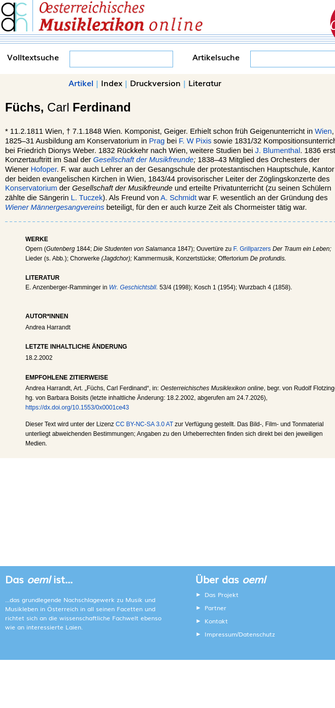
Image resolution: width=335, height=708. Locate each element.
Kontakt (216, 620)
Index (111, 83)
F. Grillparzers (252, 248)
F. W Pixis (195, 141)
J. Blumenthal (277, 150)
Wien (323, 131)
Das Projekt (222, 594)
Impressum (221, 634)
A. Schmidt (178, 198)
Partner (215, 607)
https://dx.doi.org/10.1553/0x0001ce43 (77, 407)
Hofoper (44, 169)
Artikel (81, 83)
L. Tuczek (87, 198)
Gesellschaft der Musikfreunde (143, 160)
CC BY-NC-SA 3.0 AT (144, 424)
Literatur (204, 83)
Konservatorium (31, 188)
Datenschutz (257, 634)
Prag (157, 141)
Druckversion (155, 83)
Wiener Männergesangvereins (54, 207)
